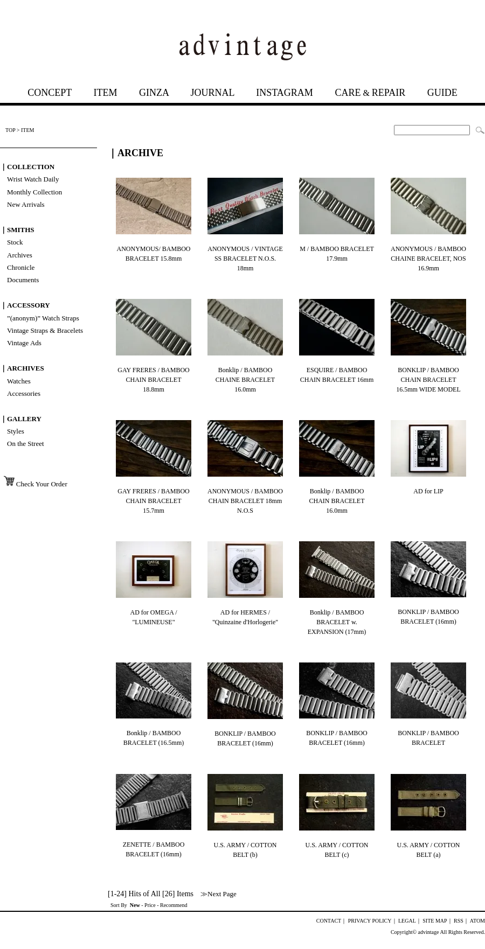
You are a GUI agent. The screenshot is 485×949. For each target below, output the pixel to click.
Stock (15, 242)
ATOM (477, 921)
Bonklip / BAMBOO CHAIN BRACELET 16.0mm (337, 500)
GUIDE (442, 92)
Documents (23, 280)
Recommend (174, 905)
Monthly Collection (34, 192)
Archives (19, 255)
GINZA (154, 92)
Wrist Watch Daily (33, 179)
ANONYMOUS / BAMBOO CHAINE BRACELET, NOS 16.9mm (428, 258)
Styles (15, 431)
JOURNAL (212, 92)
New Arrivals (26, 204)
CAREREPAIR (370, 92)
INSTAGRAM (284, 92)
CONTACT (328, 921)
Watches (19, 381)
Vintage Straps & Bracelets (45, 330)
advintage (428, 932)
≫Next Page (218, 894)
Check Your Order (34, 484)
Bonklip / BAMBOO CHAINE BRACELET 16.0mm (245, 379)
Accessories (23, 393)
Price (150, 905)
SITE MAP (434, 921)
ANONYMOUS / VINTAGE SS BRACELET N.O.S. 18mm (244, 258)
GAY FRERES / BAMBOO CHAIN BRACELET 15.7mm (153, 500)
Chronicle (20, 267)
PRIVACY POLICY (370, 921)
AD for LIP (428, 491)
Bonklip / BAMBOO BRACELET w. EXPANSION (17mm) (337, 622)
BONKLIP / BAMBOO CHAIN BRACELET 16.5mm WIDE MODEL (428, 379)
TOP (10, 130)
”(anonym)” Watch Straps (43, 318)
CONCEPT (49, 92)
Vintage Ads (24, 343)
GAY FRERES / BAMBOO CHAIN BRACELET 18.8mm (153, 379)
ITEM (105, 92)
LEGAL (407, 921)
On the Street (25, 443)
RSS (458, 921)
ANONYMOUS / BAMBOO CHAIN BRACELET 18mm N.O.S (245, 500)
